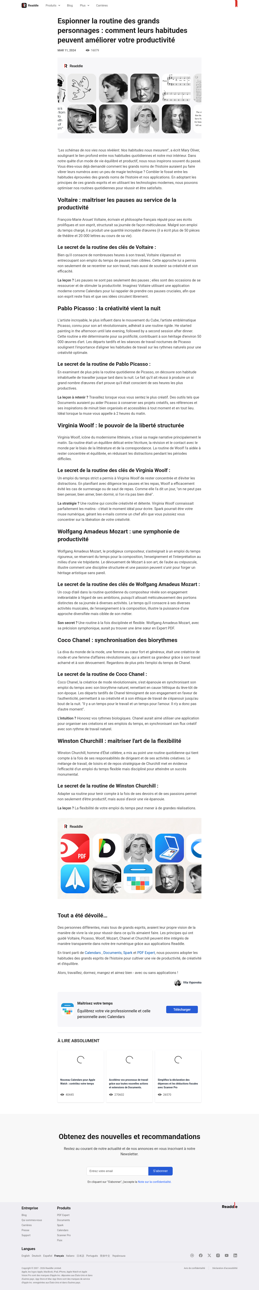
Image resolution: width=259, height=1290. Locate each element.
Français (59, 1255)
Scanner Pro (64, 1235)
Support (26, 1235)
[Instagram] (218, 1255)
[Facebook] (201, 1255)
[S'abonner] (160, 1171)
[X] (209, 1255)
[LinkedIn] (235, 1255)
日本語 (80, 1255)
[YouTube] (226, 1255)
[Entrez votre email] (117, 1171)
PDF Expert (146, 953)
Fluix (59, 1240)
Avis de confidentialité (194, 1268)
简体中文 (105, 1255)
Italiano (70, 1255)
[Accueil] (30, 5)
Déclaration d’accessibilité (224, 1268)
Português (92, 1255)
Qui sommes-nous (32, 1220)
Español (47, 1255)
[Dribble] (192, 1255)
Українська (118, 1255)
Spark (128, 953)
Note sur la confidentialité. (154, 1181)
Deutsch (36, 1255)
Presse (25, 1230)
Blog (70, 5)
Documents (112, 953)
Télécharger (182, 1009)
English (26, 1255)
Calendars (93, 953)
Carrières (102, 5)
